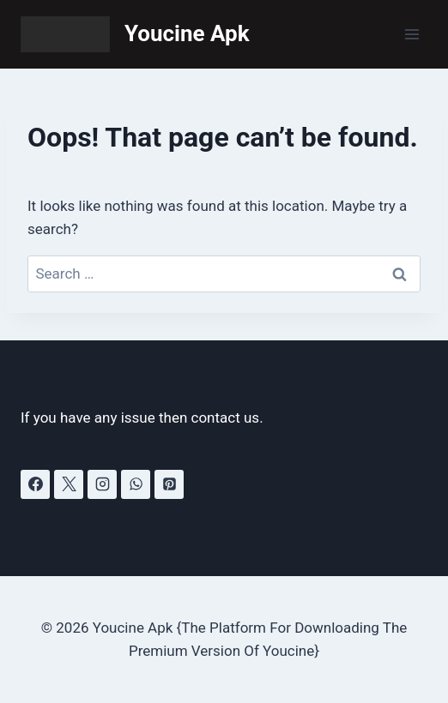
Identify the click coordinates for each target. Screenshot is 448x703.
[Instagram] (102, 484)
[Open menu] (411, 34)
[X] (68, 484)
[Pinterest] (169, 484)
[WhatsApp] (135, 484)
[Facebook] (35, 484)
